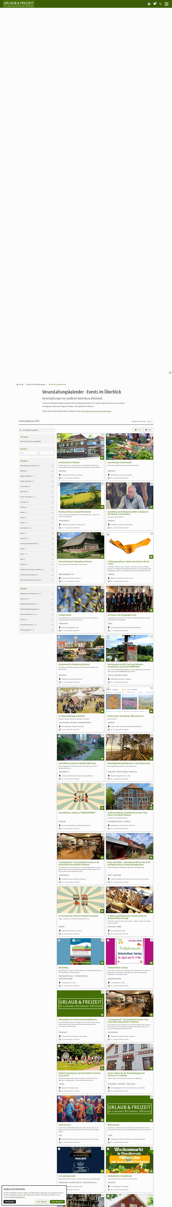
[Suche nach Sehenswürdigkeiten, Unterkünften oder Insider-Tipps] (37, 430)
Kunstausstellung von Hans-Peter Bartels (75, 511)
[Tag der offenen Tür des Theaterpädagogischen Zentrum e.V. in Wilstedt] (129, 1057)
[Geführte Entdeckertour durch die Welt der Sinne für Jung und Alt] (80, 1057)
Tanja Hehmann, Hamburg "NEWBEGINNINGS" (77, 812)
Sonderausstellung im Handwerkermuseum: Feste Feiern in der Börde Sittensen (127, 813)
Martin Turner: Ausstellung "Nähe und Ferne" (126, 716)
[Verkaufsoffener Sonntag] (129, 951)
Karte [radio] (148, 430)
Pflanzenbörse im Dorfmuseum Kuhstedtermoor (78, 1019)
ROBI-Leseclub (113, 1125)
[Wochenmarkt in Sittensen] (80, 446)
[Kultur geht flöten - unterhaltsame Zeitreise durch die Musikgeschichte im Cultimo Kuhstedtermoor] (129, 846)
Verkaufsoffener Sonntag (118, 967)
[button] (166, 4)
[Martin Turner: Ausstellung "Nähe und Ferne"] (129, 700)
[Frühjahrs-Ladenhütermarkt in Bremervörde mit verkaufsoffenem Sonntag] (129, 900)
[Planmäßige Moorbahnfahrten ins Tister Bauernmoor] (129, 747)
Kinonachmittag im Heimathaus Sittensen (75, 561)
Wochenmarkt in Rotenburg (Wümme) (74, 664)
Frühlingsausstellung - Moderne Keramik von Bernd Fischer (128, 562)
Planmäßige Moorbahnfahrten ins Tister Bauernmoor (129, 763)
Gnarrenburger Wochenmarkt (120, 462)
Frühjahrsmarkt (65, 615)
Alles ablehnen (42, 1202)
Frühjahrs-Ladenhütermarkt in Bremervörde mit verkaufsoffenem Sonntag (127, 917)
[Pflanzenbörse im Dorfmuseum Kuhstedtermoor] (80, 1003)
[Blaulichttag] (80, 951)
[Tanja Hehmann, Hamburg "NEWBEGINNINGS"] (80, 796)
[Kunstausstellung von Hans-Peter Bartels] (80, 496)
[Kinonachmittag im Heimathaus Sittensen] (80, 545)
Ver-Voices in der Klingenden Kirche (122, 615)
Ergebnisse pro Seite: (138, 421)
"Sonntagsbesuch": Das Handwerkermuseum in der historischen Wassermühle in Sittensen (128, 1020)
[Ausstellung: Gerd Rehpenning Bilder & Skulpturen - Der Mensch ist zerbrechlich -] (129, 496)
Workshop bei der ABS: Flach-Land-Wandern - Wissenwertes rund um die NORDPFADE (126, 665)
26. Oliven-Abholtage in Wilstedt (72, 716)
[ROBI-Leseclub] (129, 1109)
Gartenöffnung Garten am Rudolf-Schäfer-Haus (77, 763)
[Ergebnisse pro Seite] (150, 421)
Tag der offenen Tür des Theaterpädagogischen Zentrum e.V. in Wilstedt (126, 1074)
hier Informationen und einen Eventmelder (94, 411)
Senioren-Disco (65, 1125)
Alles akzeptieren (57, 1202)
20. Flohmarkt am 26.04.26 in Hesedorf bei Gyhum (78, 916)
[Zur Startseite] (18, 4)
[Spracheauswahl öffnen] (149, 4)
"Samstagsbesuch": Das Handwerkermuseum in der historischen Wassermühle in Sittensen (79, 863)
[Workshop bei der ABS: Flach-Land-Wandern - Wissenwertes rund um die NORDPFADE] (129, 648)
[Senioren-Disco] (80, 1109)
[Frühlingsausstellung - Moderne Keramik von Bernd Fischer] (129, 545)
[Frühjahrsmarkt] (80, 599)
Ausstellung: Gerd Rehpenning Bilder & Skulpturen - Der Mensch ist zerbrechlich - (128, 512)
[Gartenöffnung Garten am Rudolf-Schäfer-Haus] (80, 747)
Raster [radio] (138, 430)
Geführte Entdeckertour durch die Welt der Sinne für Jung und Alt (80, 1074)
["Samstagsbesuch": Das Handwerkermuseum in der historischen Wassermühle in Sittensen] (80, 846)
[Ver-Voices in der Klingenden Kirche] (129, 599)
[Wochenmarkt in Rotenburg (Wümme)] (80, 648)
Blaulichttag (63, 967)
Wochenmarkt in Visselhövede (120, 1176)
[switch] (102, 434)
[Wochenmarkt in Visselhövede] (129, 1160)
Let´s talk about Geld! (67, 1176)
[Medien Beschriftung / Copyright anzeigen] (170, 373)
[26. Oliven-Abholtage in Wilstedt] (80, 700)
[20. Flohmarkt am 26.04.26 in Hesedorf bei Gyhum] (80, 900)
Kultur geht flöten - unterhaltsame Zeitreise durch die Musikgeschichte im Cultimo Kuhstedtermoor (129, 863)
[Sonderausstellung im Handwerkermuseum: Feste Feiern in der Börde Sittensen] (129, 796)
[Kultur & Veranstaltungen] (36, 384)
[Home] (21, 384)
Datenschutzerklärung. (17, 1197)
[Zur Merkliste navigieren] (155, 3)
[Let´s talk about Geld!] (80, 1160)
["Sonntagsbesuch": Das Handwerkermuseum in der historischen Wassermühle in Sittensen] (129, 1003)
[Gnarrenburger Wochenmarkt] (129, 446)
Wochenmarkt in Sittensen (69, 462)
